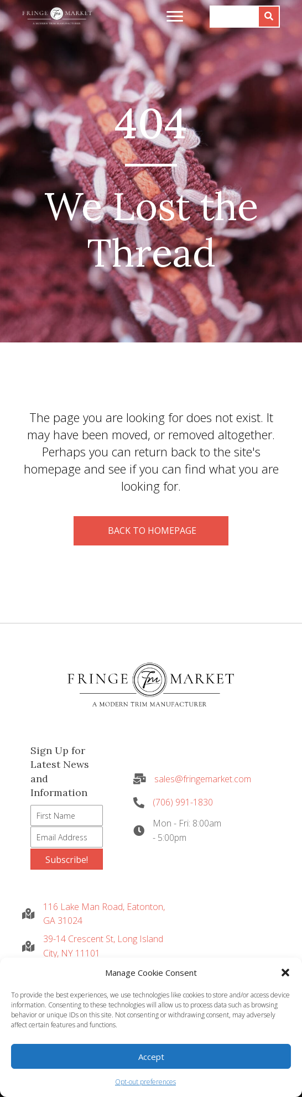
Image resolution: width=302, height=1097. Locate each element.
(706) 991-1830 (183, 802)
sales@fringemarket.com (202, 779)
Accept (151, 1056)
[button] (285, 972)
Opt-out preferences (145, 1081)
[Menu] (175, 16)
